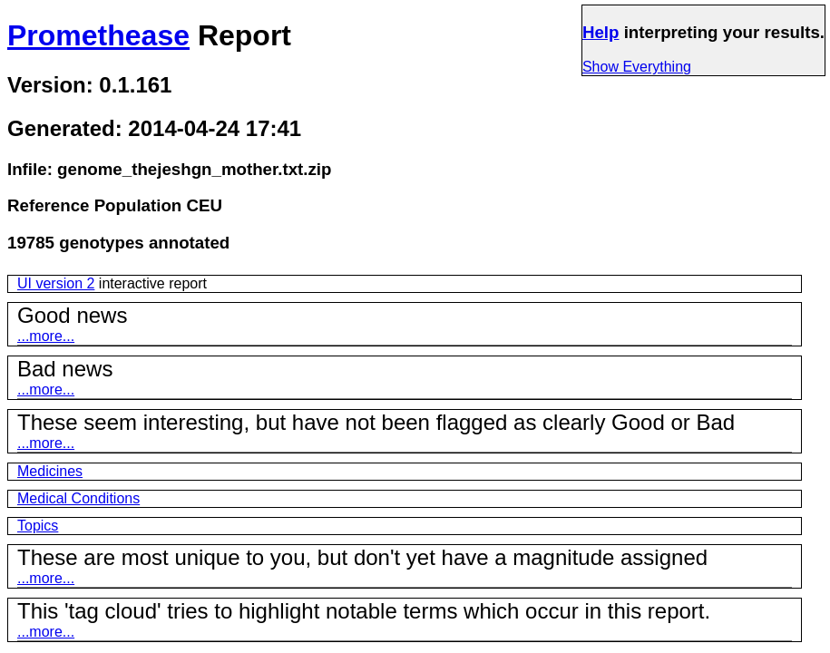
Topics (37, 525)
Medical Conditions (78, 498)
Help (601, 32)
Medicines (50, 471)
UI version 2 (55, 283)
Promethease (98, 35)
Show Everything (636, 66)
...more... (45, 336)
